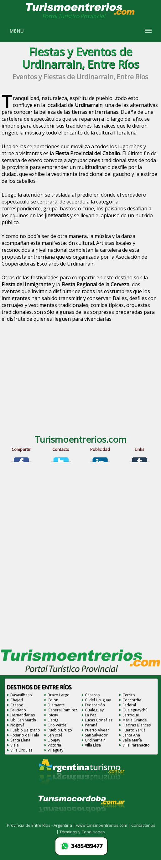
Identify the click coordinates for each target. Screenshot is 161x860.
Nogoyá (17, 725)
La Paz (90, 715)
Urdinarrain (95, 740)
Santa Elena (20, 740)
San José (55, 735)
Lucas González (98, 720)
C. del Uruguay (98, 700)
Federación (95, 705)
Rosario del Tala (24, 735)
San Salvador (96, 735)
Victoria (54, 745)
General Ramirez (62, 710)
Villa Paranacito (136, 745)
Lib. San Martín (23, 720)
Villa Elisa (93, 745)
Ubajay (54, 740)
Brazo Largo (59, 695)
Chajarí (16, 700)
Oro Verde (57, 725)
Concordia (131, 700)
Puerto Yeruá (134, 730)
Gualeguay (94, 710)
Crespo (16, 705)
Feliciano (18, 710)
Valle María (132, 740)
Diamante (56, 705)
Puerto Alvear (97, 730)
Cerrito (128, 695)
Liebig (53, 720)
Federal (129, 705)
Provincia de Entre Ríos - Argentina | (41, 825)
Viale (14, 745)
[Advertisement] (80, 380)
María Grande (134, 720)
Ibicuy (53, 715)
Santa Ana (131, 735)
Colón (53, 700)
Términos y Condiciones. (83, 832)
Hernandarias (22, 715)
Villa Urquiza (21, 750)
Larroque (130, 715)
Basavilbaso (21, 695)
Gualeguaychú (135, 710)
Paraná (91, 725)
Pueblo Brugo (60, 730)
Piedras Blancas (136, 725)
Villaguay (55, 750)
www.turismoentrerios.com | (103, 825)
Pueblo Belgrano (25, 730)
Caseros (92, 695)
